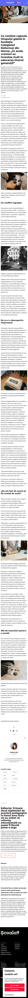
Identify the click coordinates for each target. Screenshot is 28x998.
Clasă (2, 945)
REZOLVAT (4, 950)
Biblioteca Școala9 (6, 954)
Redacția (17, 946)
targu (4, 775)
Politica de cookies (20, 966)
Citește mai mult (8, 855)
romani (5, 788)
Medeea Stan (14, 752)
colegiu (5, 778)
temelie (14, 782)
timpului (15, 772)
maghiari (13, 785)
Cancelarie (4, 948)
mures (13, 775)
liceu (4, 785)
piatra (4, 782)
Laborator (3, 946)
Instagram (4, 966)
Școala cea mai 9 (5, 952)
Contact (17, 948)
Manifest (17, 945)
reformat (15, 778)
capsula (5, 772)
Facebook (3, 964)
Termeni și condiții (20, 964)
